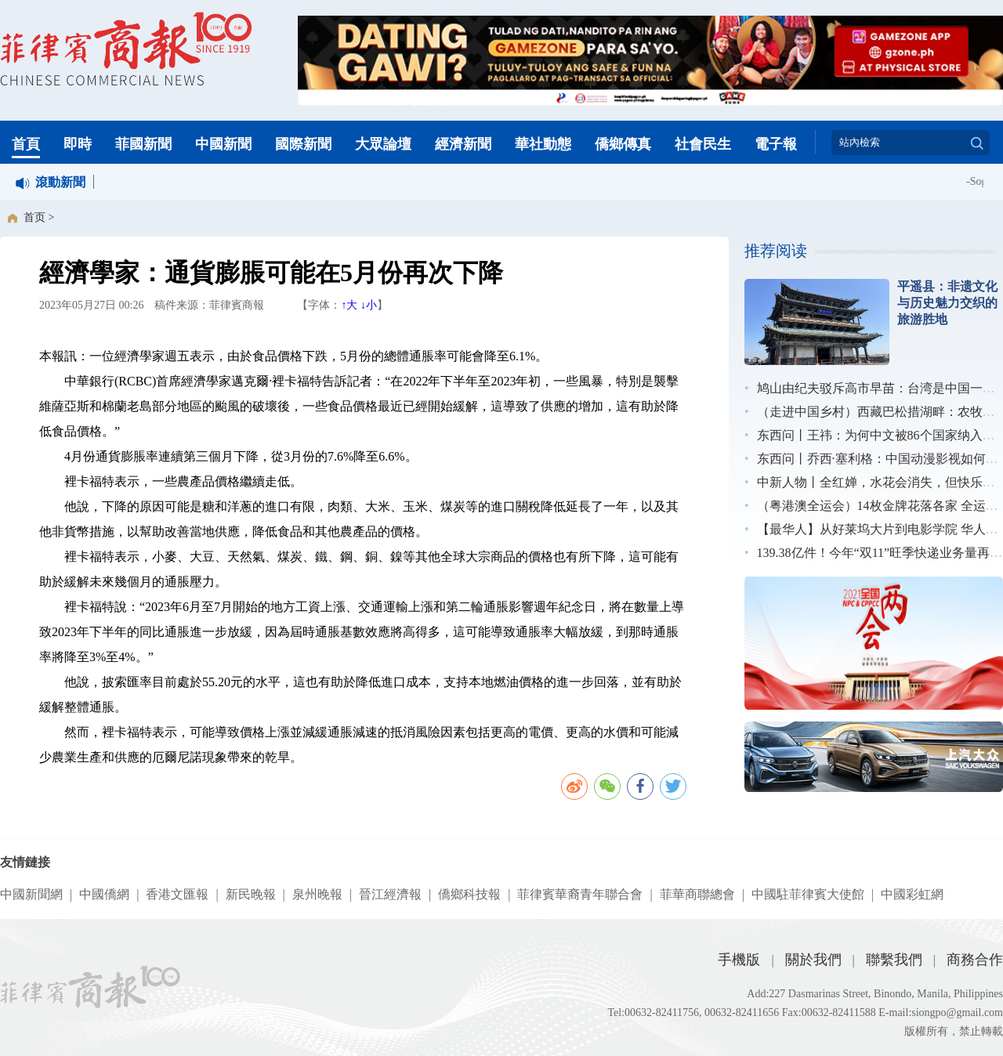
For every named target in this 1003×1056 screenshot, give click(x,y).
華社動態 (543, 144)
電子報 (776, 144)
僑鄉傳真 (623, 144)
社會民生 (703, 144)
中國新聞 (223, 144)
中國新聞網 (31, 894)
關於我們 (813, 959)
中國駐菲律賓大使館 (807, 894)
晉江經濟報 (390, 894)
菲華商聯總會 (697, 894)
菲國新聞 (143, 144)
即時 (77, 144)
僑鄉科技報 (469, 894)
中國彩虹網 (912, 894)
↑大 (349, 305)
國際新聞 (303, 144)
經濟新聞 (463, 144)
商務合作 (975, 959)
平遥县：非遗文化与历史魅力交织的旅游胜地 (947, 303)
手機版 (739, 959)
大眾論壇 (383, 144)
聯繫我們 (894, 959)
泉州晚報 (317, 894)
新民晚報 (251, 894)
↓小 (368, 305)
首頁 (26, 144)
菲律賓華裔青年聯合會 (580, 894)
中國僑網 (104, 894)
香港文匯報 (177, 894)
